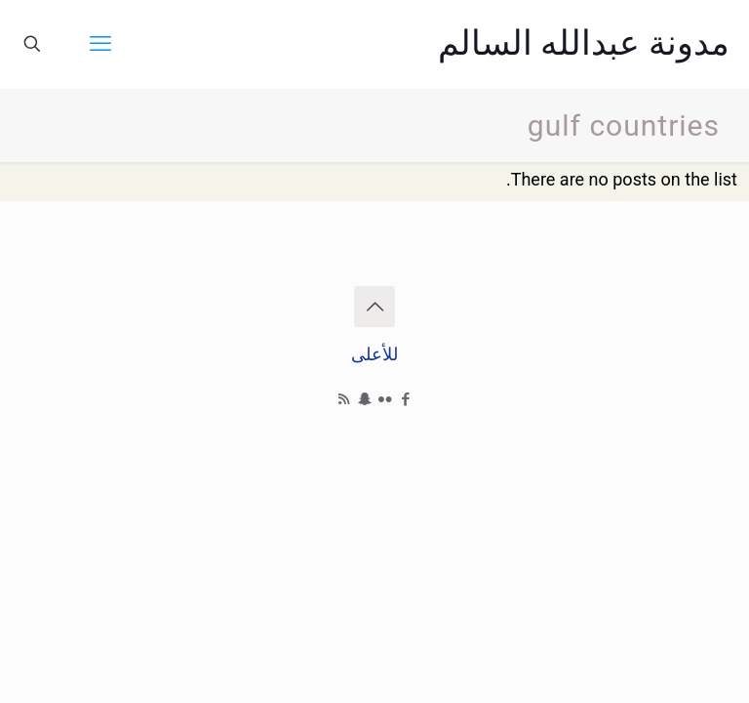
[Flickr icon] (384, 399)
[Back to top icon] (374, 306)
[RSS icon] (343, 399)
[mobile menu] (100, 44)
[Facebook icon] (405, 399)
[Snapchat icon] (364, 399)
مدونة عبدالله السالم (583, 43)
